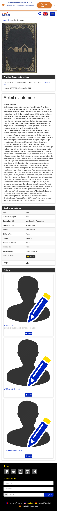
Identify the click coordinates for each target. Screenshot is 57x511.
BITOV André (8, 325)
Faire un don (43, 5)
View (28, 334)
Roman (30, 257)
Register (49, 494)
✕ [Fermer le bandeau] (54, 5)
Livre (9, 20)
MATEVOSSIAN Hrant (12, 389)
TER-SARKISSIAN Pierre (13, 450)
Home (4, 20)
